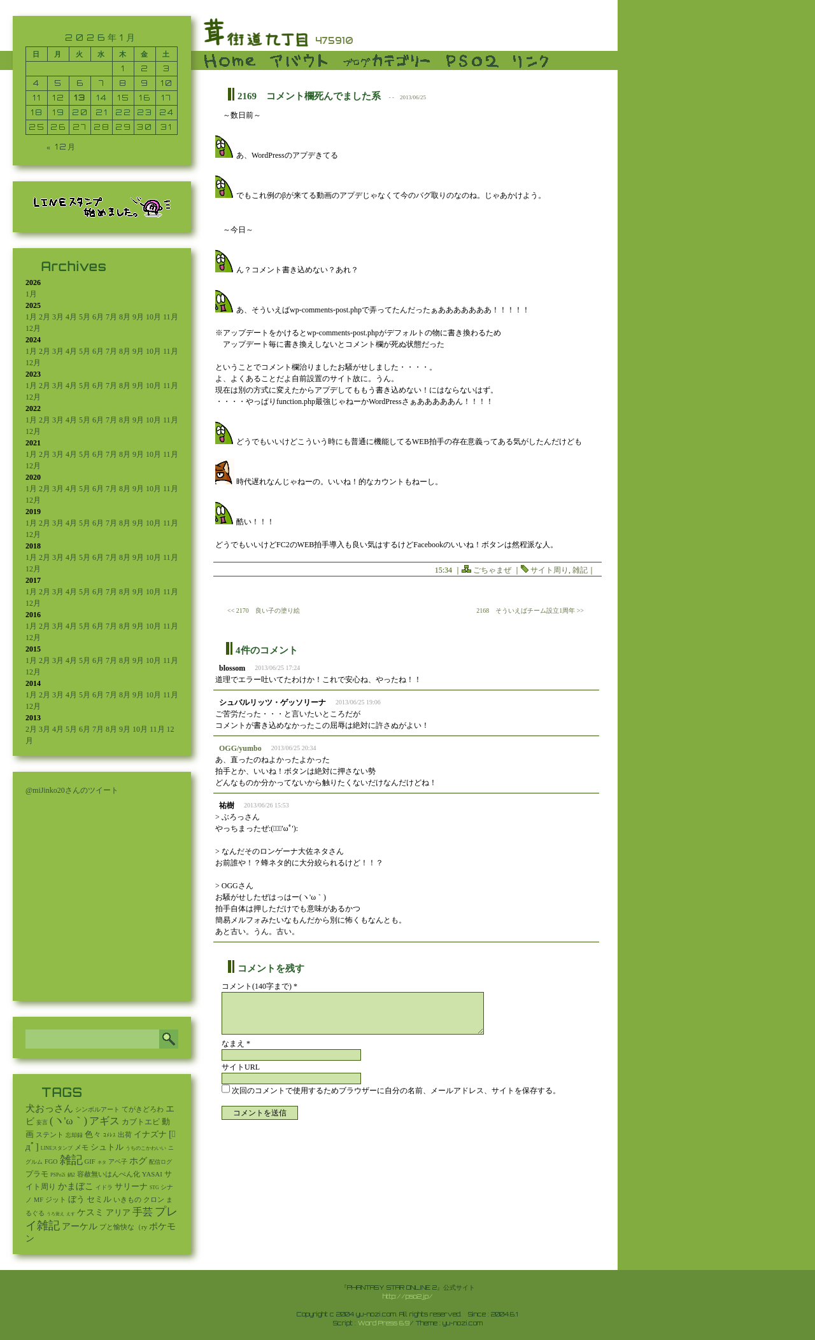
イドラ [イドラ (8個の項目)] (104, 1187)
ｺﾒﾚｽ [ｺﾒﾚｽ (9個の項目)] (109, 1135)
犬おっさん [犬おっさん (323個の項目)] (49, 1108)
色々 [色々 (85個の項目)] (93, 1134)
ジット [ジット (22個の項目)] (55, 1199)
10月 (153, 316)
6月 (98, 316)
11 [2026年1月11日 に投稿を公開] (36, 97)
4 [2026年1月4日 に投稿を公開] (36, 83)
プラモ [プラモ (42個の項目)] (36, 1174)
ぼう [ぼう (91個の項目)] (76, 1199)
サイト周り (549, 570)
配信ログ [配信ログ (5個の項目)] (160, 1162)
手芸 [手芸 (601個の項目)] (142, 1211)
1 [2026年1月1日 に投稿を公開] (123, 68)
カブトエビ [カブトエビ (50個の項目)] (141, 1121)
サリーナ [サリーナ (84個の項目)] (131, 1186)
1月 (31, 294)
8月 (125, 316)
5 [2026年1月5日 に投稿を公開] (58, 83)
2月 (44, 316)
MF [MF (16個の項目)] (38, 1199)
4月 (71, 316)
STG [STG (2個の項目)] (154, 1187)
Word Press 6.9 (383, 1323)
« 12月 (61, 146)
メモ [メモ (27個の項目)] (81, 1147)
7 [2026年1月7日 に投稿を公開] (102, 83)
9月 (138, 316)
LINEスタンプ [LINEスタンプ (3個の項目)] (57, 1148)
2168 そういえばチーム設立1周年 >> (530, 610)
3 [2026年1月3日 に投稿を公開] (167, 68)
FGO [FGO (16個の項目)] (51, 1161)
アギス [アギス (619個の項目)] (104, 1120)
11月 (170, 316)
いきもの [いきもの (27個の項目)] (127, 1199)
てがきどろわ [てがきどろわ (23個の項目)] (143, 1109)
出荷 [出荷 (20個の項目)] (125, 1134)
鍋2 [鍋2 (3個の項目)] (71, 1175)
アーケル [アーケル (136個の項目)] (79, 1226)
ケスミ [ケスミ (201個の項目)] (90, 1212)
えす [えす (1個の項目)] (70, 1214)
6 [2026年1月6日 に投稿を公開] (80, 83)
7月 (111, 316)
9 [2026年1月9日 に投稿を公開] (145, 83)
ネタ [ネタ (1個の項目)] (101, 1162)
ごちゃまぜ (492, 570)
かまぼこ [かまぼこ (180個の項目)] (76, 1186)
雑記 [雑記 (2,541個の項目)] (71, 1160)
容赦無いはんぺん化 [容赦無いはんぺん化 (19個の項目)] (108, 1174)
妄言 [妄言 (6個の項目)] (42, 1122)
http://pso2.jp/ (408, 1296)
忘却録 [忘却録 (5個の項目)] (74, 1135)
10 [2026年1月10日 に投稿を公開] (166, 83)
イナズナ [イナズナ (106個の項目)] (150, 1134)
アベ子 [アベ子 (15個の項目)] (117, 1161)
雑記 (580, 570)
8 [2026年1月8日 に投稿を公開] (123, 83)
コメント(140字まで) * (259, 986)
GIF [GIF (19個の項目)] (90, 1161)
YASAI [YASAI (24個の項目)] (152, 1174)
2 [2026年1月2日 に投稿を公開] (145, 68)
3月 (58, 316)
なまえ (236, 1043)
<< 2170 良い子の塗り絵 (263, 610)
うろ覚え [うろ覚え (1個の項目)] (55, 1214)
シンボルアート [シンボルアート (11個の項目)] (97, 1109)
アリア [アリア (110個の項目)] (118, 1212)
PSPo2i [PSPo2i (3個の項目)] (58, 1175)
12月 (33, 328)
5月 (84, 316)
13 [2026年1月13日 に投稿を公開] (80, 97)
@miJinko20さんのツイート (71, 790)
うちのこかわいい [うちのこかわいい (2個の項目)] (145, 1148)
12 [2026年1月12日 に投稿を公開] (58, 97)
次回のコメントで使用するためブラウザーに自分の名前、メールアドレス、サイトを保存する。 (396, 1090)
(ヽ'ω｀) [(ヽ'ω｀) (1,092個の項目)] (68, 1121)
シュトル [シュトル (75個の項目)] (107, 1147)
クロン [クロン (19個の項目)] (153, 1199)
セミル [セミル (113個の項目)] (99, 1199)
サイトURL (241, 1067)
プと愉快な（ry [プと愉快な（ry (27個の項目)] (123, 1227)
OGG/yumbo (240, 748)
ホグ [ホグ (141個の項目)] (138, 1161)
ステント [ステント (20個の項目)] (50, 1134)
